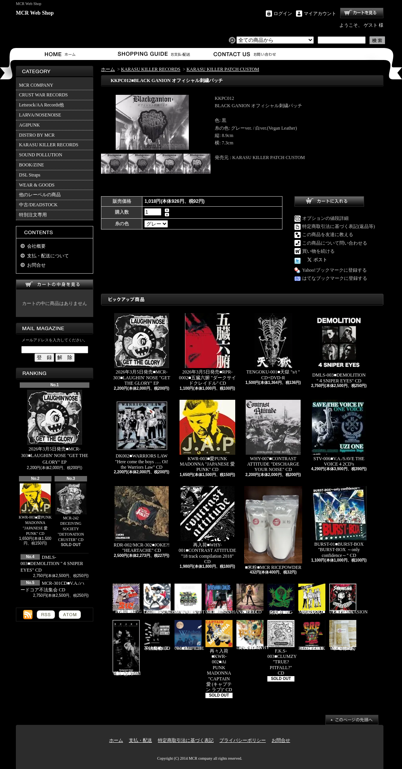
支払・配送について (153, 54)
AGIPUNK (29, 125)
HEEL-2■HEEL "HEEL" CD (249, 599)
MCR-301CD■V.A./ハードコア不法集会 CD (157, 635)
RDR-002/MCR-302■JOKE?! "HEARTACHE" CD (142, 519)
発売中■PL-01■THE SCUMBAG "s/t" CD (280, 599)
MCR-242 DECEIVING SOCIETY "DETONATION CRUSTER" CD (70, 512)
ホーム (62, 54)
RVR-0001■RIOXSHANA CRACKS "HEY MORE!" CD (225, 599)
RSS (46, 614)
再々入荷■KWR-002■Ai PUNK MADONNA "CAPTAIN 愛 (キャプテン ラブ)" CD (219, 656)
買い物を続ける (318, 251)
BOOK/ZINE (31, 165)
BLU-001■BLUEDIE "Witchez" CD (189, 635)
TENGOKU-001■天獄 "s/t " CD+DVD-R (273, 346)
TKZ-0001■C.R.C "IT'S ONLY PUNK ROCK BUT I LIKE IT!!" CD (311, 635)
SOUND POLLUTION (40, 155)
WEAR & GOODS (37, 185)
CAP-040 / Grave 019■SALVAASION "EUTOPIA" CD (348, 599)
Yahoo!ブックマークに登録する (334, 270)
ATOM (70, 614)
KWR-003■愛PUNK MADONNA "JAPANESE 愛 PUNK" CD (35, 509)
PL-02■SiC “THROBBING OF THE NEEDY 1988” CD (127, 599)
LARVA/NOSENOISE (40, 115)
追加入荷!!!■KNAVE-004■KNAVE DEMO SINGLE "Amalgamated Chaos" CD (126, 648)
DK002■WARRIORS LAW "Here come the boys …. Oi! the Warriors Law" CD (142, 435)
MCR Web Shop (35, 13)
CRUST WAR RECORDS (43, 95)
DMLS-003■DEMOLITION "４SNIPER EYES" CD (52, 564)
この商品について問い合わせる (334, 243)
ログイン (283, 13)
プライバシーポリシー (242, 740)
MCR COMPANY (36, 85)
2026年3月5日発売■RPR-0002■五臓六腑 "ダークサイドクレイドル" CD (207, 349)
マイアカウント (320, 13)
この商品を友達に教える (327, 234)
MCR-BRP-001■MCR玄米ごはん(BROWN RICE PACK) (342, 635)
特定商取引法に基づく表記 (186, 740)
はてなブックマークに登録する (334, 278)
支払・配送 (140, 740)
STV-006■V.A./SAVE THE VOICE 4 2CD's (339, 433)
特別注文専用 (33, 215)
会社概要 (36, 246)
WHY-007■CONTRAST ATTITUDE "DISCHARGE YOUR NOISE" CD (273, 436)
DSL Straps (29, 175)
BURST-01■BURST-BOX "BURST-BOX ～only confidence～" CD (338, 522)
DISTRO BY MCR (37, 135)
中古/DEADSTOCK (38, 204)
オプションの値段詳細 (325, 218)
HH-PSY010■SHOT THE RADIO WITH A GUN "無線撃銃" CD (189, 599)
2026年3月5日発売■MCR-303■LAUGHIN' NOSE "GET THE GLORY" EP (54, 427)
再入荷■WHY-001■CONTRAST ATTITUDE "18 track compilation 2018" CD (207, 525)
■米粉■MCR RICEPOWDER (273, 528)
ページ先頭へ (351, 720)
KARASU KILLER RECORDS (48, 144)
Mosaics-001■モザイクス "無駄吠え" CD (311, 599)
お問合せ (245, 54)
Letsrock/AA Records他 (41, 105)
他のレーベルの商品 (40, 194)
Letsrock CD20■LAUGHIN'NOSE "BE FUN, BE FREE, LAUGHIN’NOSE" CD (168, 599)
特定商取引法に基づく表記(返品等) (338, 226)
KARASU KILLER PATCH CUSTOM (222, 69)
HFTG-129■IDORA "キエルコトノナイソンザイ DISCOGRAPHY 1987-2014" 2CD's (252, 635)
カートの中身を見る (54, 284)
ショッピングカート (361, 13)
